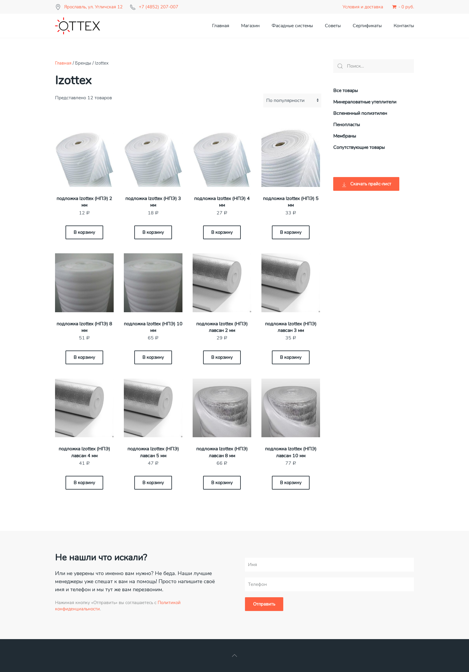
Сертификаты (367, 25)
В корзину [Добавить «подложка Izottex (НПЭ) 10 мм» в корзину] (153, 357)
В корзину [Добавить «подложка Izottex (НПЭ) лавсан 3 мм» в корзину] (291, 357)
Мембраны (344, 136)
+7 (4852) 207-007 (158, 7)
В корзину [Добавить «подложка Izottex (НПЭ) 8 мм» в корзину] (84, 357)
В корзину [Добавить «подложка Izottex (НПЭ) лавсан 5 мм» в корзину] (153, 483)
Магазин (250, 25)
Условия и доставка (362, 7)
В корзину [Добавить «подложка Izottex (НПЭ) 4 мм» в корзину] (222, 232)
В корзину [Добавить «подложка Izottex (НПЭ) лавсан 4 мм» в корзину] (84, 483)
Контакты (404, 25)
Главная (220, 25)
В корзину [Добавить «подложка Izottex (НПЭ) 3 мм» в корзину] (153, 232)
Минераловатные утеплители (364, 102)
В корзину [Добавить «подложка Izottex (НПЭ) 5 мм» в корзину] (291, 232)
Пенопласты (346, 124)
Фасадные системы (292, 25)
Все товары (345, 90)
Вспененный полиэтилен (360, 113)
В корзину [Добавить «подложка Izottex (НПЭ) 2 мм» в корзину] (84, 232)
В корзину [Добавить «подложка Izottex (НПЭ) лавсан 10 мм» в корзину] (291, 483)
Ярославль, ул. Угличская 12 (93, 7)
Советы (333, 25)
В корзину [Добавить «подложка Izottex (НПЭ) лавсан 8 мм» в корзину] (222, 483)
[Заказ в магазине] (292, 100)
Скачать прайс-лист (366, 184)
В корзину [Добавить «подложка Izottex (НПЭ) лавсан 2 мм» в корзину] (222, 357)
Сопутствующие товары (359, 147)
